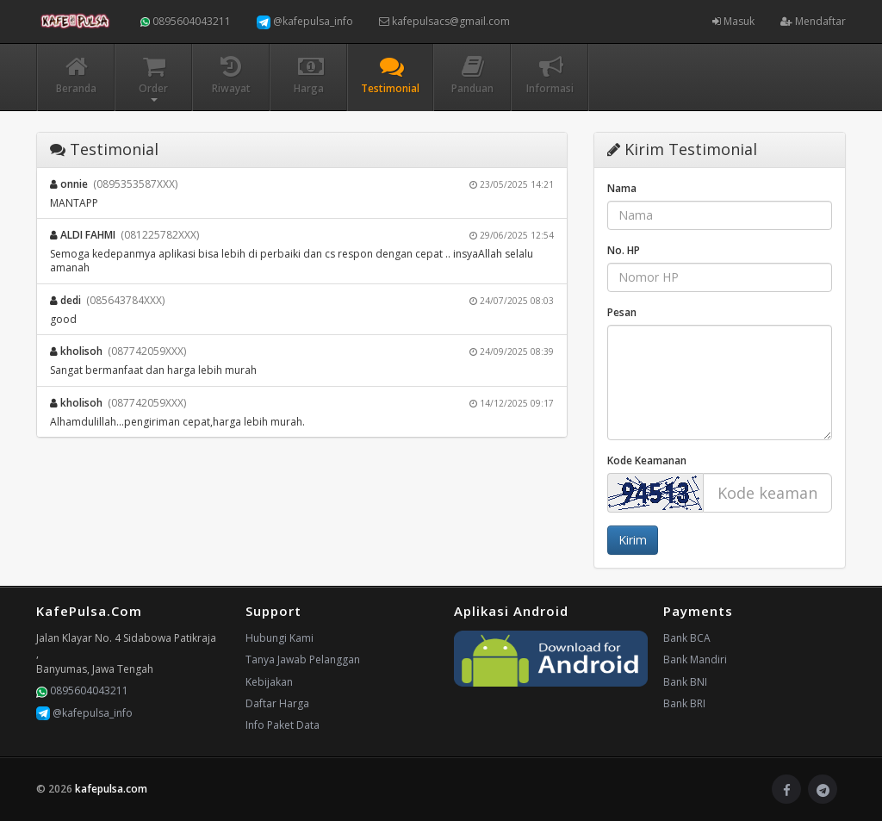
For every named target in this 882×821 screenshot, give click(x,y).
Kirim (632, 540)
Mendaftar (813, 21)
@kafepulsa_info (305, 21)
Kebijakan (269, 682)
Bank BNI (685, 682)
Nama (622, 188)
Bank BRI (684, 703)
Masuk (733, 21)
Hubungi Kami (279, 638)
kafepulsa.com (111, 788)
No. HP (623, 250)
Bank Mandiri (695, 659)
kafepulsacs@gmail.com (444, 21)
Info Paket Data (282, 725)
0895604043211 (185, 21)
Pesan (622, 312)
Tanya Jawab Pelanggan (302, 659)
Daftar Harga (277, 703)
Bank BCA (687, 638)
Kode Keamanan (646, 460)
